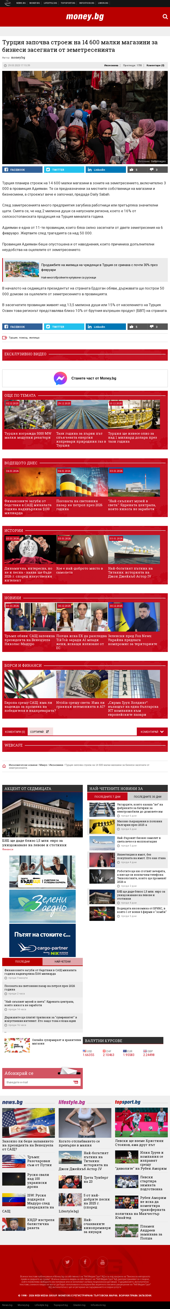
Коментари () (155, 65)
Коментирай (150, 731)
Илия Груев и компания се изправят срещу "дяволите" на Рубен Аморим (141, 1160)
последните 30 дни (147, 796)
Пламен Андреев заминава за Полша (151, 1232)
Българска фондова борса (87, 3)
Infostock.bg (98, 1305)
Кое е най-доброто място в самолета (79, 570)
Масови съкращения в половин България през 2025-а (139, 823)
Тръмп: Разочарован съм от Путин (39, 1161)
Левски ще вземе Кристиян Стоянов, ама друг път (139, 1142)
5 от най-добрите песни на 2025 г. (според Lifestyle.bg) (84, 1203)
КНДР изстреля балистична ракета (40, 1224)
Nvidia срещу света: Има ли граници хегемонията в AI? (80, 704)
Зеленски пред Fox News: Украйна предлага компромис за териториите (132, 640)
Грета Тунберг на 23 (96, 1179)
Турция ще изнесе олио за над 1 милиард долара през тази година (132, 437)
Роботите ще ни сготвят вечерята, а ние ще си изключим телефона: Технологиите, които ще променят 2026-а (141, 876)
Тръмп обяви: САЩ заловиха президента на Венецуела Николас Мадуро (29, 640)
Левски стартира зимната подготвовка (151, 1183)
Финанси (7, 849)
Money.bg (23, 1305)
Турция (13, 337)
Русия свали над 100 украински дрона (38, 1180)
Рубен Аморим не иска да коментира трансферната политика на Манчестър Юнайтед (140, 1208)
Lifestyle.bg (41, 1305)
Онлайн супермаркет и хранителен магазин (56, 1041)
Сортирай (39, 731)
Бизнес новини (34, 3)
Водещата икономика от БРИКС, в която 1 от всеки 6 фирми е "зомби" (142, 910)
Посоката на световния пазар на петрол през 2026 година (79, 505)
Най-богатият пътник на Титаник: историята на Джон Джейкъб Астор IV (130, 572)
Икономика (111, 65)
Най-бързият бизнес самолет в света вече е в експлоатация (139, 839)
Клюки (50, 3)
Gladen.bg (79, 1305)
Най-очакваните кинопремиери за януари (97, 1226)
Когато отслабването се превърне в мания (79, 1143)
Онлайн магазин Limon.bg (103, 3)
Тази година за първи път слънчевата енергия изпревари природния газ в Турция (81, 439)
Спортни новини (68, 3)
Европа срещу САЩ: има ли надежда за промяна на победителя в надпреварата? (30, 706)
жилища (34, 337)
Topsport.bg (61, 1305)
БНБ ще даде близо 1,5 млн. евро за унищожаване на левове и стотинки (34, 842)
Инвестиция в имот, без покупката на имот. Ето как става (141, 856)
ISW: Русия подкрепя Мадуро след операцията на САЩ (28, 1203)
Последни (22, 961)
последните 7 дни (107, 796)
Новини (21, 3)
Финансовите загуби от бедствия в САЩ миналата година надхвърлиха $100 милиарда (28, 507)
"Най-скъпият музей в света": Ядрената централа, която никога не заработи (132, 505)
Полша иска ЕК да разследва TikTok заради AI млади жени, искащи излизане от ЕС (81, 642)
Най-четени (63, 961)
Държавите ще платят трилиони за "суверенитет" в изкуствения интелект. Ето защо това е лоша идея (40, 1019)
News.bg (7, 1305)
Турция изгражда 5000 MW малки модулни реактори (27, 435)
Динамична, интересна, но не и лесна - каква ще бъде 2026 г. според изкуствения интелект (28, 574)
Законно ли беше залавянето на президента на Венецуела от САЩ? (28, 1145)
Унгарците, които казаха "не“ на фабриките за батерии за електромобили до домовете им (140, 808)
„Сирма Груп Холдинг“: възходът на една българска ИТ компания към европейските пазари (133, 708)
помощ (23, 337)
